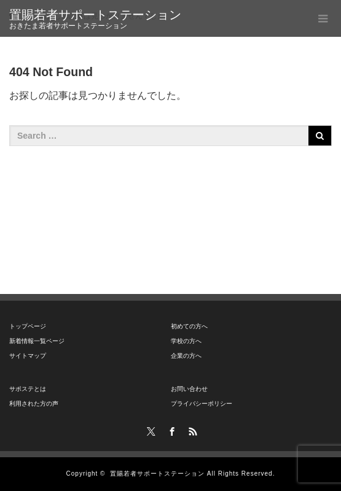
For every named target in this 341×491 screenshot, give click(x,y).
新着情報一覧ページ (37, 341)
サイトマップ (27, 355)
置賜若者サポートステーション (95, 14)
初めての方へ (189, 326)
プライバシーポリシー (201, 403)
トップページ (27, 326)
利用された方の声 (33, 403)
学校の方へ (186, 341)
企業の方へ (186, 355)
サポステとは (27, 388)
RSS (191, 429)
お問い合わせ (189, 388)
